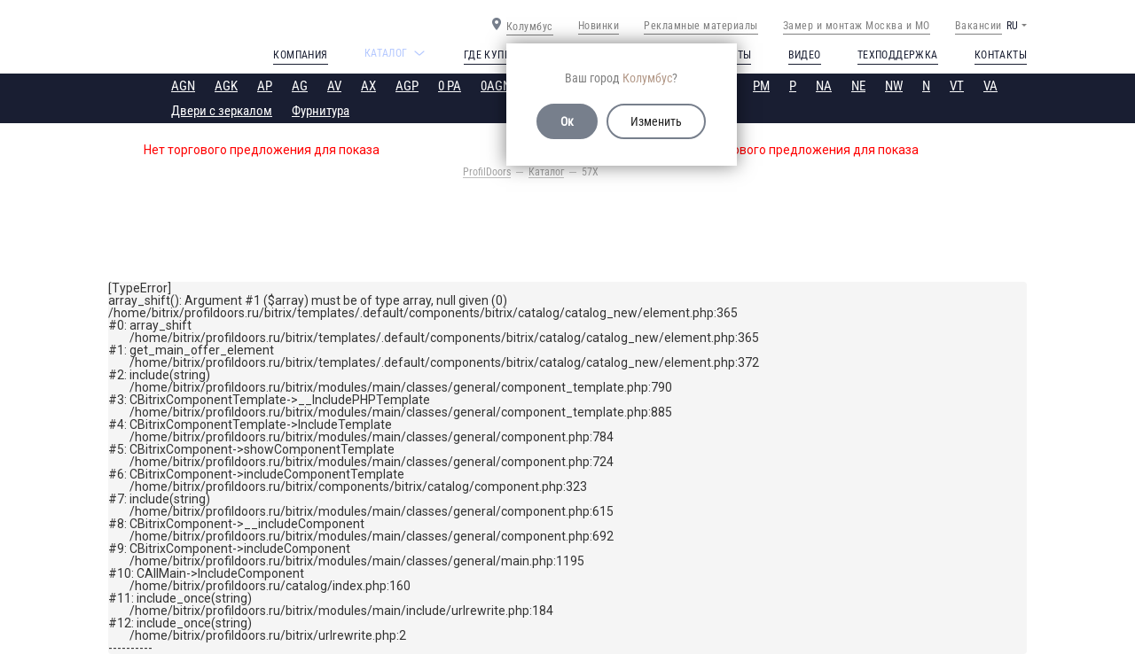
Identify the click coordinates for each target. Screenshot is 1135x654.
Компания (300, 55)
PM (761, 86)
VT (957, 86)
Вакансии (978, 25)
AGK (226, 86)
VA (990, 86)
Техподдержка (897, 55)
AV (334, 86)
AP (264, 86)
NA (824, 86)
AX (368, 86)
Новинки (599, 25)
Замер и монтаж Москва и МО (856, 25)
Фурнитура (320, 111)
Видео (804, 55)
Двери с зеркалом (221, 111)
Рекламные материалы (701, 25)
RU (1012, 25)
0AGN (496, 86)
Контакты (1001, 55)
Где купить (493, 55)
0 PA (449, 86)
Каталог (546, 172)
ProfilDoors (487, 172)
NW (894, 86)
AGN (183, 86)
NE (858, 86)
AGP (407, 86)
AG (300, 86)
